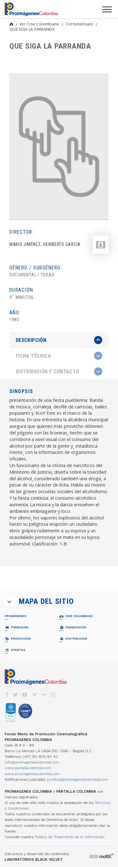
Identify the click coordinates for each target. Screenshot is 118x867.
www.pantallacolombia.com (28, 768)
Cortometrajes (79, 23)
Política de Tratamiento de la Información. (70, 837)
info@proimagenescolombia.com (32, 762)
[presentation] (59, 340)
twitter (15, 694)
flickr (44, 694)
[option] (59, 146)
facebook (7, 694)
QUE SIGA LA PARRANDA (32, 29)
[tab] (59, 340)
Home (11, 24)
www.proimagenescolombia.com (32, 774)
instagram (53, 694)
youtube (25, 694)
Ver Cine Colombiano (39, 23)
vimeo (34, 694)
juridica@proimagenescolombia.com (77, 779)
